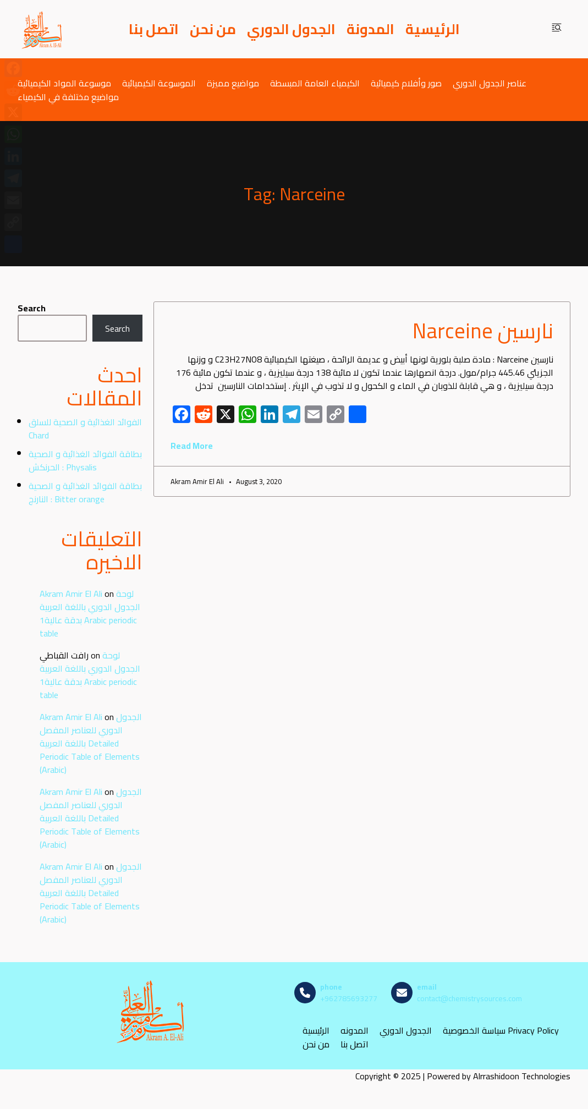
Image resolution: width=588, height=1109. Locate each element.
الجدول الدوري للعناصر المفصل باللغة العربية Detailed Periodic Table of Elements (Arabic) (91, 743)
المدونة (370, 29)
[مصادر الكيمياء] (42, 29)
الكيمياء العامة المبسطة (315, 83)
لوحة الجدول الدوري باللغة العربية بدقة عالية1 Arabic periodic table (90, 613)
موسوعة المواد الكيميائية (64, 83)
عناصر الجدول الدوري (489, 83)
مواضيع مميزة (233, 83)
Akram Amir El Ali (71, 593)
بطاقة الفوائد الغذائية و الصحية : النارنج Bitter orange (85, 492)
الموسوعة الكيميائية (159, 83)
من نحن (213, 29)
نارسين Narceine (483, 330)
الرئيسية (432, 29)
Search (32, 308)
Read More (192, 445)
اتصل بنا (154, 29)
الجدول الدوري (291, 29)
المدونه (354, 1030)
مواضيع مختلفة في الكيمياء (68, 96)
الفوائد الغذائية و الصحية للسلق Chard (85, 428)
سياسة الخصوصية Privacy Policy (501, 1030)
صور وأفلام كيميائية (406, 83)
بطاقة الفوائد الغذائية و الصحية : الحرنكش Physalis (85, 460)
